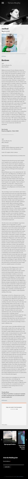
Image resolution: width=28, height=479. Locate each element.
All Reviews (4, 400)
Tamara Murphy (14, 3)
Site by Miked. (20, 476)
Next (26, 439)
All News (4, 56)
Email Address (7, 461)
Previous (1, 439)
